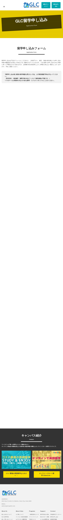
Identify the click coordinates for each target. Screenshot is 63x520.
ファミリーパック (33, 516)
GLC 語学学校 (5, 516)
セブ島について (19, 514)
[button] (4, 7)
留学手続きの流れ (44, 514)
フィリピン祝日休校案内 (22, 516)
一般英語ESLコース (34, 514)
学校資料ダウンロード (55, 514)
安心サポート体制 (44, 516)
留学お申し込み (54, 516)
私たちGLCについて (7, 514)
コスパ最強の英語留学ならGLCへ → (16, 474)
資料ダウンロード (46, 5)
